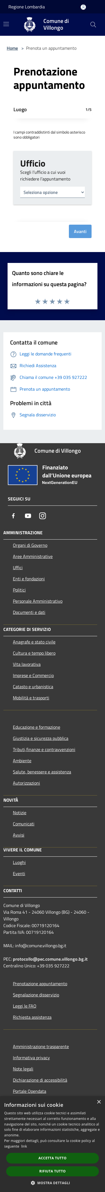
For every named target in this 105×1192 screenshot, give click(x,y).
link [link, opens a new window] (24, 1146)
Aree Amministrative (33, 556)
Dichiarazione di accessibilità (40, 1080)
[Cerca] (93, 24)
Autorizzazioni (26, 783)
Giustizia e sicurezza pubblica (40, 738)
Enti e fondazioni (29, 578)
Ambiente (22, 760)
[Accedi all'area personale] (83, 7)
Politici (19, 589)
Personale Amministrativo (37, 601)
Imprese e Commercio (33, 675)
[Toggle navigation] (6, 24)
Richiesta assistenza (32, 1017)
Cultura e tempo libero (34, 653)
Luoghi (19, 862)
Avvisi (18, 835)
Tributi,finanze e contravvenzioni (44, 749)
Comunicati (23, 823)
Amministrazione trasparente (41, 1046)
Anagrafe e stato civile (34, 641)
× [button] (99, 1102)
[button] (52, 1183)
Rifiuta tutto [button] (52, 1171)
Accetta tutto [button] (52, 1158)
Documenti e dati (29, 612)
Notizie (19, 812)
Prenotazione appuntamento (40, 983)
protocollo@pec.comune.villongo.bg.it (50, 959)
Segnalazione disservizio (36, 994)
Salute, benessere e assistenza (42, 771)
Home (12, 48)
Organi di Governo (30, 545)
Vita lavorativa (27, 664)
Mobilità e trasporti (31, 697)
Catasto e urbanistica (33, 686)
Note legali (23, 1068)
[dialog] (52, 1144)
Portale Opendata (29, 1091)
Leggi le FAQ (24, 1006)
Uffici (18, 567)
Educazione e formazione (36, 727)
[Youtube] (28, 515)
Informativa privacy (31, 1057)
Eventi (19, 873)
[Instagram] (42, 515)
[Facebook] (13, 515)
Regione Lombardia (26, 6)
